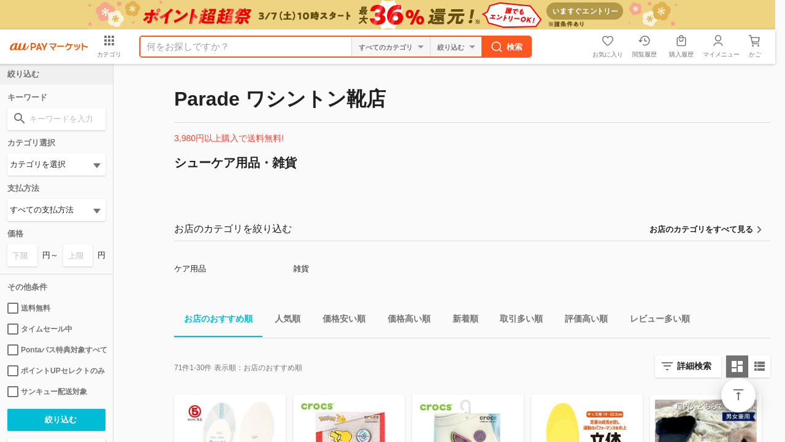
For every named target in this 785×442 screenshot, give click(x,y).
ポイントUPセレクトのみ (56, 370)
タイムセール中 (39, 329)
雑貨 (301, 268)
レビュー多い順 (655, 321)
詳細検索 (694, 366)
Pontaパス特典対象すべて (56, 349)
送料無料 (28, 308)
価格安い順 (339, 321)
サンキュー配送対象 (47, 391)
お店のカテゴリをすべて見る (701, 229)
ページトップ (738, 395)
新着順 (460, 321)
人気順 (283, 321)
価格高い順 (404, 321)
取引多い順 (516, 321)
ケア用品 (190, 268)
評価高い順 (581, 321)
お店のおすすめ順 (213, 321)
